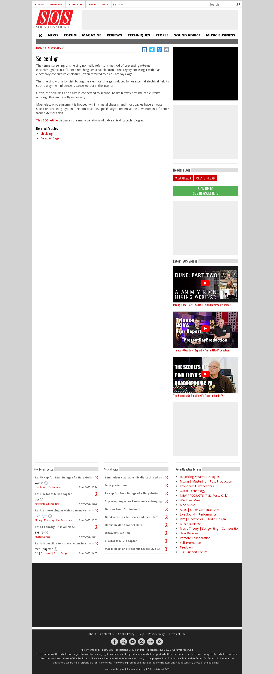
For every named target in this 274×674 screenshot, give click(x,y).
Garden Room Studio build (122, 509)
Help (105, 4)
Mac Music (187, 505)
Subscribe (75, 4)
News (53, 35)
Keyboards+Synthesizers (47, 503)
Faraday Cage (50, 138)
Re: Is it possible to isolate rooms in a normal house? (65, 543)
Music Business (220, 35)
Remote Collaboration (195, 538)
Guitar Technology (192, 491)
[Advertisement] (205, 227)
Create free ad (205, 178)
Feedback (186, 547)
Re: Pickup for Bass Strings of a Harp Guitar (64, 477)
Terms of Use (177, 634)
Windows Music (190, 500)
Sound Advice (187, 35)
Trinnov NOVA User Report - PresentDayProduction (201, 350)
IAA (37, 499)
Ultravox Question (117, 533)
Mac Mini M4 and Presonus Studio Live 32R (133, 549)
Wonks (39, 483)
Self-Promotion (190, 543)
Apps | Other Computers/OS (199, 510)
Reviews (114, 35)
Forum (70, 35)
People (162, 35)
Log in (39, 4)
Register (56, 4)
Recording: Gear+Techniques (200, 477)
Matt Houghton (44, 549)
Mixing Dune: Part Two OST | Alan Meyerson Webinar (202, 304)
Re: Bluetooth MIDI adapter (53, 494)
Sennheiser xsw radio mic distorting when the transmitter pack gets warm (135, 477)
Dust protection (116, 485)
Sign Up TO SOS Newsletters (205, 191)
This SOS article (47, 120)
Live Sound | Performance (48, 487)
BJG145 (39, 532)
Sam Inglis (41, 516)
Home (40, 35)
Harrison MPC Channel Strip (123, 525)
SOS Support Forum (193, 552)
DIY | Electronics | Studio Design (51, 553)
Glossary (54, 48)
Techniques (139, 35)
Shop (92, 4)
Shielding (46, 134)
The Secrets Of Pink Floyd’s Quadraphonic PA (198, 395)
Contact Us (107, 634)
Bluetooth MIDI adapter (121, 541)
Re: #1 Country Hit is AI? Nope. (55, 527)
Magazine (91, 35)
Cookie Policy (126, 634)
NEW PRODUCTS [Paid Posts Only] (204, 495)
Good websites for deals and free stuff (131, 517)
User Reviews (189, 533)
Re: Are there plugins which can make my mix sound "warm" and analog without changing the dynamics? (65, 510)
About (92, 634)
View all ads (183, 178)
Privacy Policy (156, 634)
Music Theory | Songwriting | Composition (210, 528)
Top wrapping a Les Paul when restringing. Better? (135, 501)
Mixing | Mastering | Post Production (53, 520)
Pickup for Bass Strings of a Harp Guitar (132, 493)
